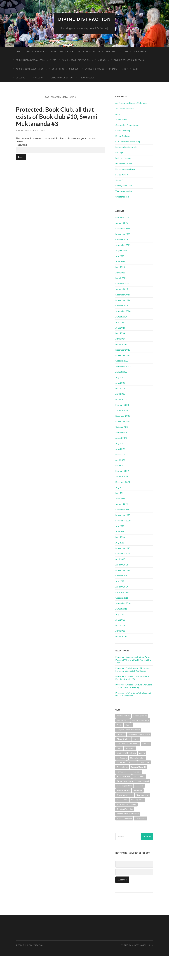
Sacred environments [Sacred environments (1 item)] (125, 781)
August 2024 (121, 316)
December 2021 (122, 482)
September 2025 (122, 245)
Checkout (74, 69)
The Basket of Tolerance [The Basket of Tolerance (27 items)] (126, 804)
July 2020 (119, 526)
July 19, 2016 (22, 130)
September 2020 (122, 520)
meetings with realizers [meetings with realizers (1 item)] (126, 753)
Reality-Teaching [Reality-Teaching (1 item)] (123, 776)
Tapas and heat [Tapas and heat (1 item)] (142, 795)
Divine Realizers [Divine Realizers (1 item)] (123, 739)
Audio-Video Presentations (76, 60)
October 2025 (121, 239)
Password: (60, 148)
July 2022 (119, 443)
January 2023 (121, 410)
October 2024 (121, 305)
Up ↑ (151, 945)
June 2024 (120, 327)
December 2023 (122, 349)
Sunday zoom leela (123, 185)
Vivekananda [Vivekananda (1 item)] (140, 818)
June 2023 (120, 383)
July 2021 (119, 487)
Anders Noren (139, 945)
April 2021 (120, 498)
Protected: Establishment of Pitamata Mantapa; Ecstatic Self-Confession (132, 669)
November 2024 (122, 300)
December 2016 (122, 592)
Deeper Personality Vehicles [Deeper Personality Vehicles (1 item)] (128, 730)
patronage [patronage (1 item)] (121, 762)
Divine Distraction (84, 19)
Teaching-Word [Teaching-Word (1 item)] (137, 800)
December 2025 (122, 228)
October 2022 (121, 427)
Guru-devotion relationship (127, 141)
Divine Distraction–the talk (129, 60)
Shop (125, 69)
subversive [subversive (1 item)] (137, 790)
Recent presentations (125, 169)
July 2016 (119, 614)
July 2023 (119, 377)
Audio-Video (121, 119)
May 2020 (120, 537)
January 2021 (121, 504)
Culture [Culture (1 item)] (128, 725)
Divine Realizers (122, 136)
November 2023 (122, 355)
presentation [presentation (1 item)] (144, 762)
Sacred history (121, 174)
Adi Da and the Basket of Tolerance (131, 103)
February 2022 (122, 471)
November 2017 (122, 570)
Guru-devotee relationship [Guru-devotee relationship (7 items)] (128, 744)
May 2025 (120, 267)
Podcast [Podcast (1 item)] (132, 762)
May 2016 (120, 625)
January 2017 (121, 586)
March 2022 (120, 465)
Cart (135, 69)
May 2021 (120, 493)
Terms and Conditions (62, 78)
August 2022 (121, 438)
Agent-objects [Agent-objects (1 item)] (122, 720)
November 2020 (122, 515)
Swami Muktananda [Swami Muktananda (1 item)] (125, 795)
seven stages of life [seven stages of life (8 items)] (124, 786)
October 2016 (121, 597)
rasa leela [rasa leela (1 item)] (136, 772)
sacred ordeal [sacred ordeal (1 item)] (143, 781)
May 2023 (120, 388)
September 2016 (122, 603)
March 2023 (120, 399)
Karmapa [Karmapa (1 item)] (146, 744)
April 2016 (120, 630)
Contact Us (58, 69)
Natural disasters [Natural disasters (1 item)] (137, 758)
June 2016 (120, 619)
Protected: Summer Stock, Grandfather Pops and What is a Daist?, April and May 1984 (133, 660)
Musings (102, 60)
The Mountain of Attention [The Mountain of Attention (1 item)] (128, 814)
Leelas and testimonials (126, 147)
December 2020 (122, 509)
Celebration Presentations (127, 125)
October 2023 (121, 360)
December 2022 (122, 416)
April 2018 (120, 559)
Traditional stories (123, 191)
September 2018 (122, 553)
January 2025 (121, 289)
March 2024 (120, 344)
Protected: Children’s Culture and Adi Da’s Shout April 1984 (132, 677)
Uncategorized (122, 196)
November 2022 (122, 421)
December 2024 (122, 294)
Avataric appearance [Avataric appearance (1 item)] (140, 720)
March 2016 (120, 636)
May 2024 (120, 333)
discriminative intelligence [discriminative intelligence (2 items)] (139, 734)
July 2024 (119, 322)
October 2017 (121, 575)
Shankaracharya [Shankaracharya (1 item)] (123, 790)
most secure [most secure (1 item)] (122, 758)
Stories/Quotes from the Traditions (97, 51)
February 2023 (122, 405)
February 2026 (122, 217)
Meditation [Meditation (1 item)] (130, 748)
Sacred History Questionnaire (101, 69)
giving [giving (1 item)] (136, 739)
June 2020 (120, 531)
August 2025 (121, 250)
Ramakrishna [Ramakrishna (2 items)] (122, 767)
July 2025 (119, 256)
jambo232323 (39, 130)
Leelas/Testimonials (60, 51)
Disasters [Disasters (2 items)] (121, 734)
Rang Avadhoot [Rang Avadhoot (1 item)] (123, 772)
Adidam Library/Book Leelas (31, 60)
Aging (118, 114)
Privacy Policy (86, 78)
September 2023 (122, 366)
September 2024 (122, 311)
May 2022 (120, 454)
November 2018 (122, 548)
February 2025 (122, 283)
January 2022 (121, 476)
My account (38, 78)
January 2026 (121, 223)
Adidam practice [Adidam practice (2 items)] (140, 716)
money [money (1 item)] (142, 753)
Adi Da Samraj (34, 51)
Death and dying (122, 130)
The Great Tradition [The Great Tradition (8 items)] (125, 809)
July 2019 (119, 542)
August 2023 (121, 371)
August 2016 (121, 608)
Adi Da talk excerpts (124, 108)
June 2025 (120, 261)
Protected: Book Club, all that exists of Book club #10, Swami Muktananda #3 (56, 116)
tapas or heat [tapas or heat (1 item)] (122, 800)
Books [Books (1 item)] (119, 725)
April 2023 (120, 393)
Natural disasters (123, 158)
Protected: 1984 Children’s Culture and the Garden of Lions (133, 694)
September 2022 (122, 432)
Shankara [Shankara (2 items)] (139, 786)
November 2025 (122, 234)
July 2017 (119, 581)
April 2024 (120, 338)
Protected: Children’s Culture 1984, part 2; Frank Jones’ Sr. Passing (133, 686)
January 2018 (121, 564)
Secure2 (119, 180)
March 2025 (120, 278)
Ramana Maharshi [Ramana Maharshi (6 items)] (138, 767)
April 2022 (120, 460)
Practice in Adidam (134, 51)
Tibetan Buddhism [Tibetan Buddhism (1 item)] (124, 818)
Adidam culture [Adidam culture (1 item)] (123, 716)
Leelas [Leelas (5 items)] (119, 748)
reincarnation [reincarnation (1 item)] (139, 776)
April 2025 (120, 272)
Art (55, 60)
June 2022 (120, 449)
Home (19, 51)
